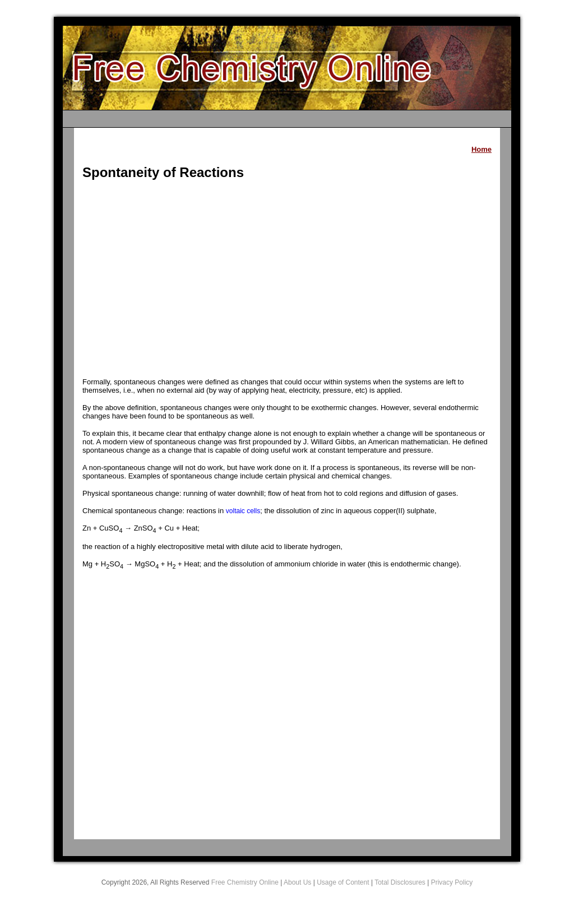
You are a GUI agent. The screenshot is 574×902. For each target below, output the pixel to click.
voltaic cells (243, 511)
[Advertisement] (287, 280)
